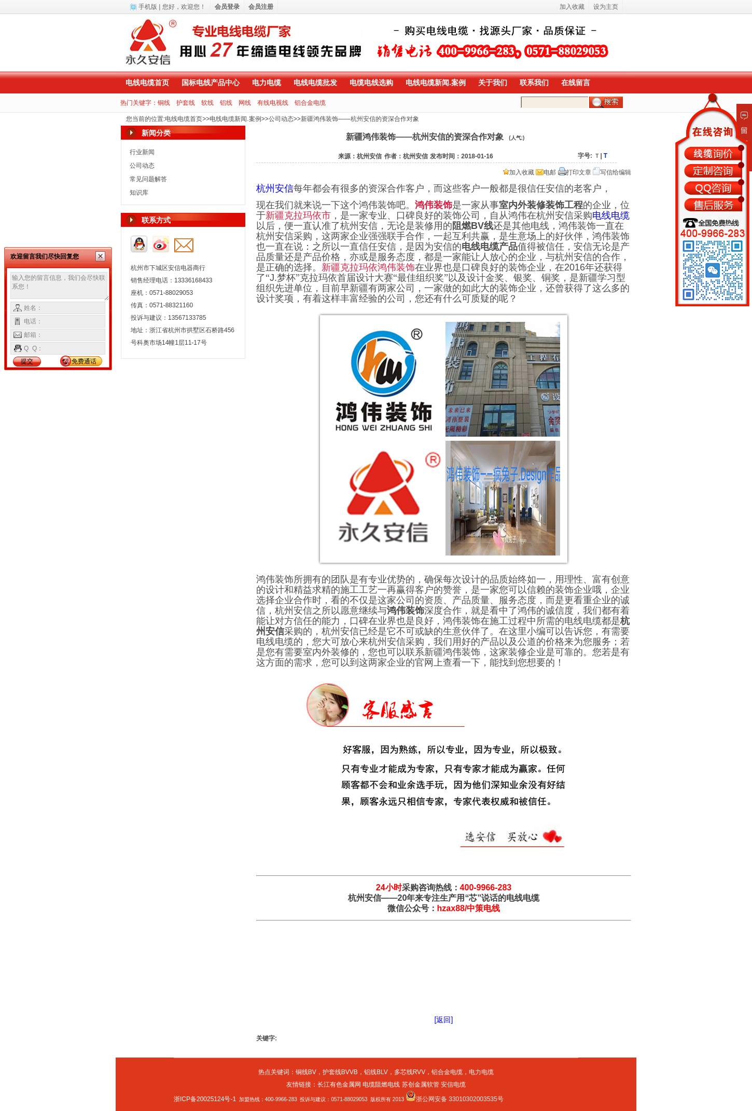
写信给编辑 (612, 172)
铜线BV (306, 1072)
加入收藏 (518, 172)
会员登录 (227, 6)
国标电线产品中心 (211, 82)
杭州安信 (275, 188)
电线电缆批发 (315, 82)
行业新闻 (142, 152)
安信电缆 (453, 1084)
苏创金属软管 (420, 1084)
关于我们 (492, 82)
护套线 (185, 102)
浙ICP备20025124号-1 (205, 1099)
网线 (245, 102)
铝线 (226, 102)
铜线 (164, 102)
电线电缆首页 (147, 82)
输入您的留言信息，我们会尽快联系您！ (60, 287)
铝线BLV (376, 1072)
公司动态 (281, 119)
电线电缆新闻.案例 (436, 82)
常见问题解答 (148, 179)
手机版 (147, 6)
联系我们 (534, 82)
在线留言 (575, 82)
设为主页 (605, 6)
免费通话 (84, 361)
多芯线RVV (409, 1072)
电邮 (546, 172)
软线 (207, 102)
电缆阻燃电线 (381, 1084)
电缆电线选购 (371, 82)
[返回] (444, 1019)
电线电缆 (611, 215)
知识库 (139, 192)
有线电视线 (272, 102)
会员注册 (260, 6)
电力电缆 (266, 82)
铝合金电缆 (310, 102)
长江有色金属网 (339, 1084)
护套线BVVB (340, 1072)
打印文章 (574, 172)
